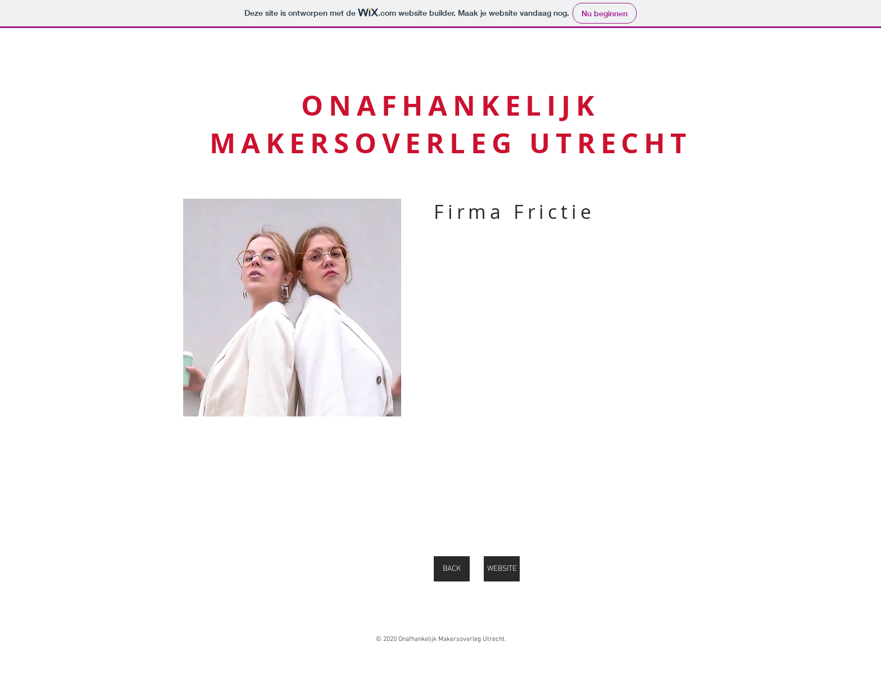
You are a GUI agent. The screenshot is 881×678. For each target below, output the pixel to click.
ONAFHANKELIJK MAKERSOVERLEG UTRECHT (451, 124)
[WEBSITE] (502, 568)
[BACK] (452, 568)
